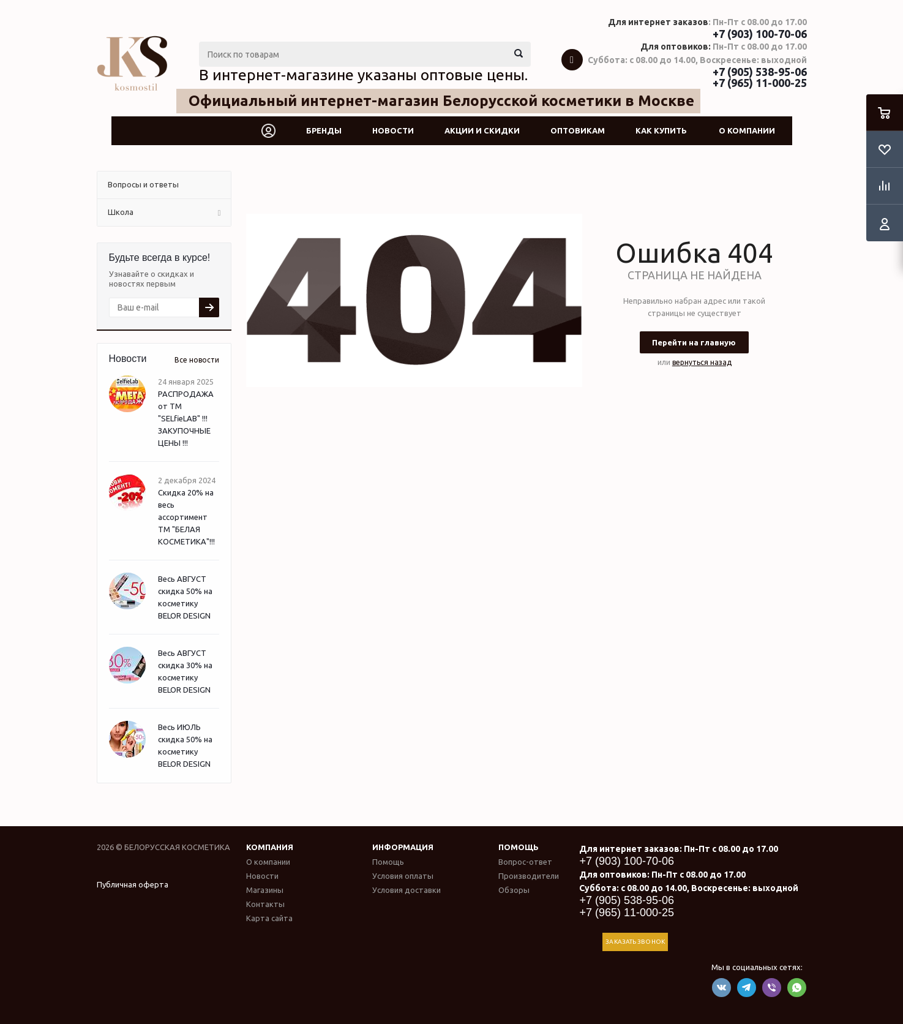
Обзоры (514, 890)
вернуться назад (702, 362)
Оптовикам (577, 130)
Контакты (265, 904)
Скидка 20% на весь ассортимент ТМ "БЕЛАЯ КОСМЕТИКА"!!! (186, 517)
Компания (269, 847)
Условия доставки (406, 890)
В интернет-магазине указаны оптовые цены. (363, 74)
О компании (747, 130)
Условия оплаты (402, 876)
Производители (528, 876)
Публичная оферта (132, 884)
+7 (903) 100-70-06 (760, 33)
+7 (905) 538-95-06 (760, 71)
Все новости (196, 360)
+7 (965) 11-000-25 (760, 82)
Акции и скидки (482, 130)
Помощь (518, 847)
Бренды (324, 130)
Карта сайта (269, 918)
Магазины (264, 890)
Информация (402, 847)
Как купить (661, 130)
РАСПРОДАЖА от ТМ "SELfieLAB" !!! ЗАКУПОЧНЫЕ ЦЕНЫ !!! (186, 418)
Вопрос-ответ (525, 861)
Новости (393, 130)
